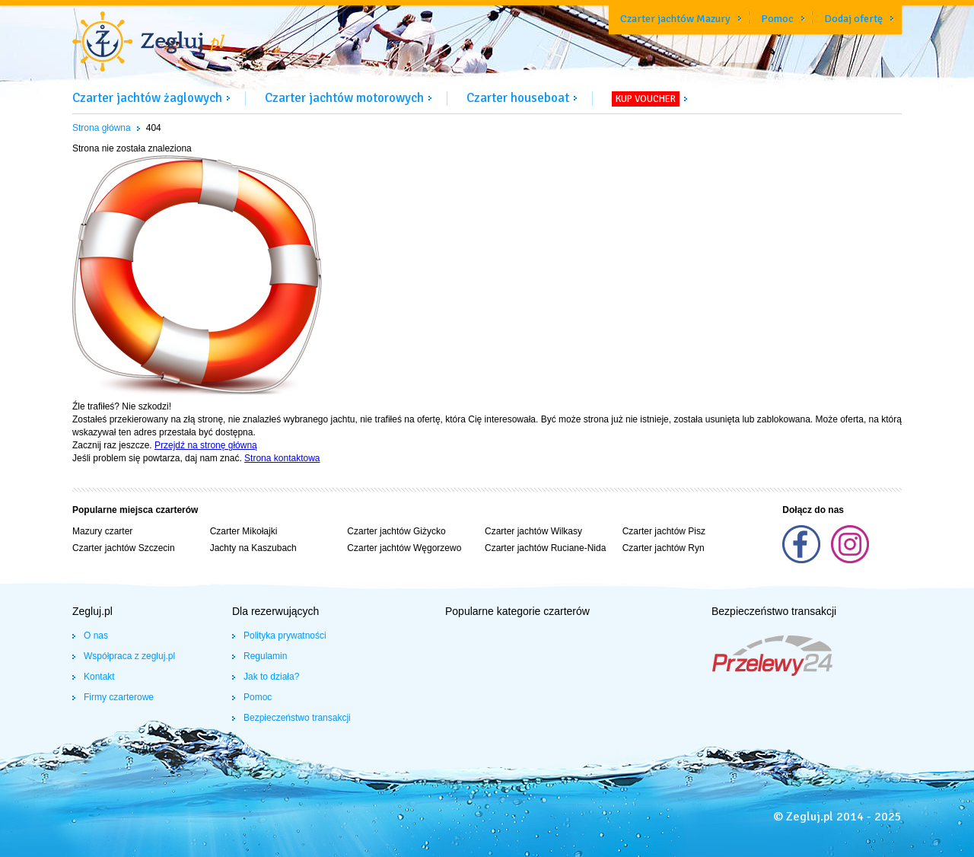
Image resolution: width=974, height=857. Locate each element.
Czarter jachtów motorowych (344, 97)
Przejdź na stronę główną (205, 445)
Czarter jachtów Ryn (663, 548)
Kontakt (99, 676)
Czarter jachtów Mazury (675, 18)
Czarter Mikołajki (244, 531)
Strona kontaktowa (282, 458)
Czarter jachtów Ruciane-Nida (545, 548)
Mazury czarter (102, 531)
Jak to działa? (271, 676)
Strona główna (101, 128)
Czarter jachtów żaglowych (147, 97)
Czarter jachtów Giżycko (396, 531)
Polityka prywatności (285, 635)
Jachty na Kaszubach (253, 548)
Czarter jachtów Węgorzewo (404, 548)
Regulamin (265, 656)
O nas (96, 635)
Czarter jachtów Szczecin (123, 548)
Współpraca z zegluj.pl (129, 656)
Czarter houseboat (517, 97)
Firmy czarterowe (119, 697)
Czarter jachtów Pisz (663, 531)
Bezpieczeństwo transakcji (297, 717)
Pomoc (777, 18)
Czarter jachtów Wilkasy (533, 531)
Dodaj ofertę (853, 18)
